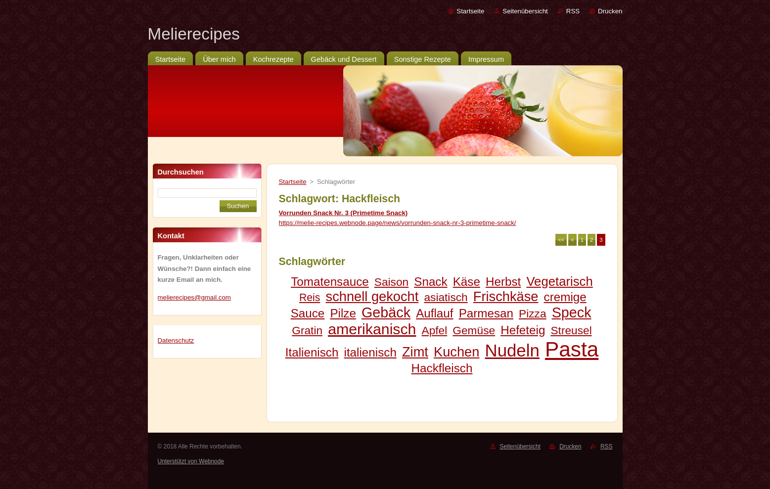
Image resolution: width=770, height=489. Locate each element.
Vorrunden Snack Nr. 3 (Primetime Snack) (343, 213)
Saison (391, 281)
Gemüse (474, 330)
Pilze (343, 313)
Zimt (415, 351)
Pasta (571, 349)
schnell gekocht (372, 296)
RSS (573, 11)
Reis (309, 297)
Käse (466, 281)
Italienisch (312, 352)
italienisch (370, 352)
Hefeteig (522, 330)
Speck (571, 312)
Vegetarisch (559, 281)
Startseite (470, 11)
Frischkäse (506, 296)
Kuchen (456, 351)
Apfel (435, 330)
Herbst (503, 281)
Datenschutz (176, 340)
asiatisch (445, 297)
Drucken (610, 11)
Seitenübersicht (524, 11)
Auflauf (434, 313)
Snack (430, 281)
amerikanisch (372, 329)
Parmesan (486, 313)
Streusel (570, 330)
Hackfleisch (442, 368)
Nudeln (512, 350)
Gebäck (386, 312)
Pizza (532, 313)
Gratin (307, 330)
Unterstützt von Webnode (191, 461)
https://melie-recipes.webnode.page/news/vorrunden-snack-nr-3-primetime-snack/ (397, 222)
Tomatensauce (330, 281)
